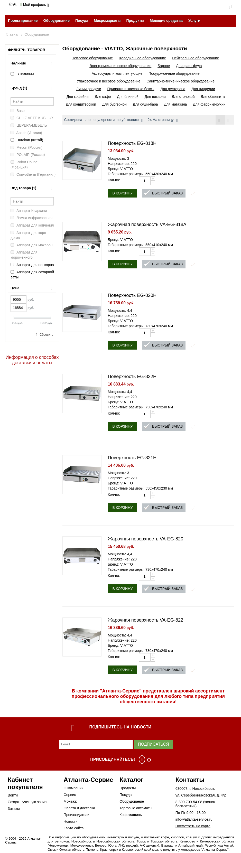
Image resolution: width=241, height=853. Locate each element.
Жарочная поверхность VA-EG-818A (147, 224)
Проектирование (23, 20)
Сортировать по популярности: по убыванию (103, 120)
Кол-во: (114, 180)
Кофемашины (131, 815)
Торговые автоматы (135, 808)
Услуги (194, 20)
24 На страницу (163, 120)
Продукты (135, 20)
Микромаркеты (107, 20)
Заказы (14, 809)
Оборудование (56, 20)
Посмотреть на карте (192, 826)
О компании (74, 788)
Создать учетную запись (28, 802)
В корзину (123, 193)
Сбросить (46, 334)
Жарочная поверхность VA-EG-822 (145, 620)
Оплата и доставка (79, 808)
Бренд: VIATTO (120, 169)
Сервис (70, 795)
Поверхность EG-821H (132, 458)
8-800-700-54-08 (188, 802)
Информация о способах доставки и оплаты (32, 360)
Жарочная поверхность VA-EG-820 (145, 539)
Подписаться (153, 744)
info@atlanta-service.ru (193, 819)
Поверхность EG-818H (132, 143)
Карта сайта (74, 828)
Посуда (81, 20)
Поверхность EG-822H (132, 376)
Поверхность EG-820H (132, 295)
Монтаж (70, 801)
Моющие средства (166, 20)
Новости (71, 821)
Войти (13, 795)
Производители (76, 815)
